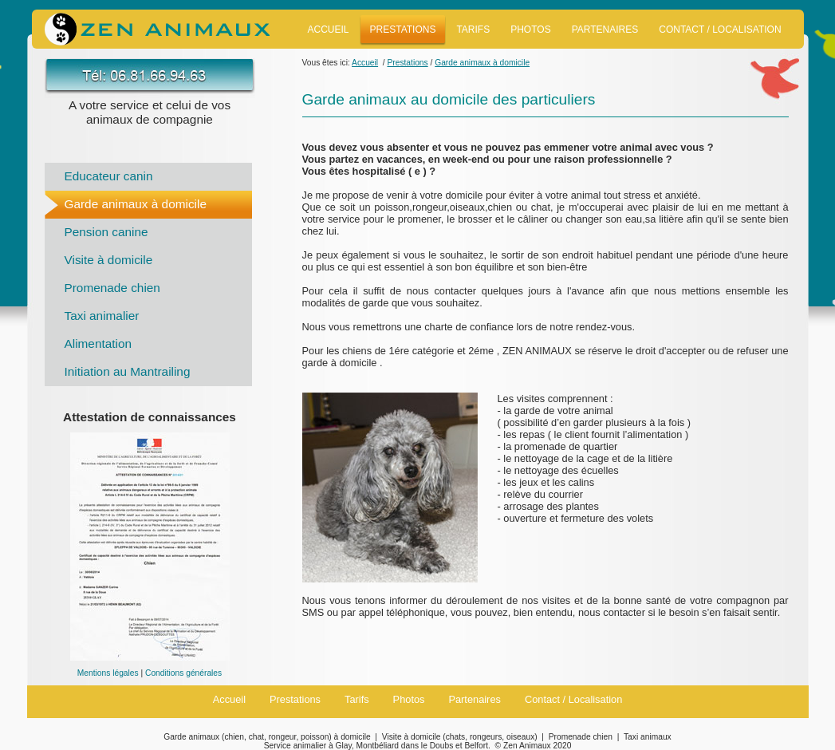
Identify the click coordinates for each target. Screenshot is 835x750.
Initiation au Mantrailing (128, 371)
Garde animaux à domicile (136, 204)
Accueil (328, 29)
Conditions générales (183, 673)
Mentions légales (108, 673)
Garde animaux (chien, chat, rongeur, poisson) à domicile (266, 736)
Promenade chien (112, 287)
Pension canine (106, 232)
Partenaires (605, 29)
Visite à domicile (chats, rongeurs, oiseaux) (460, 736)
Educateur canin (109, 176)
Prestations (403, 29)
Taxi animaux (648, 736)
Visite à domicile (109, 259)
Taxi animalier (102, 315)
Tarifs (473, 29)
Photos (530, 29)
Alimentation (98, 343)
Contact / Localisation (720, 29)
